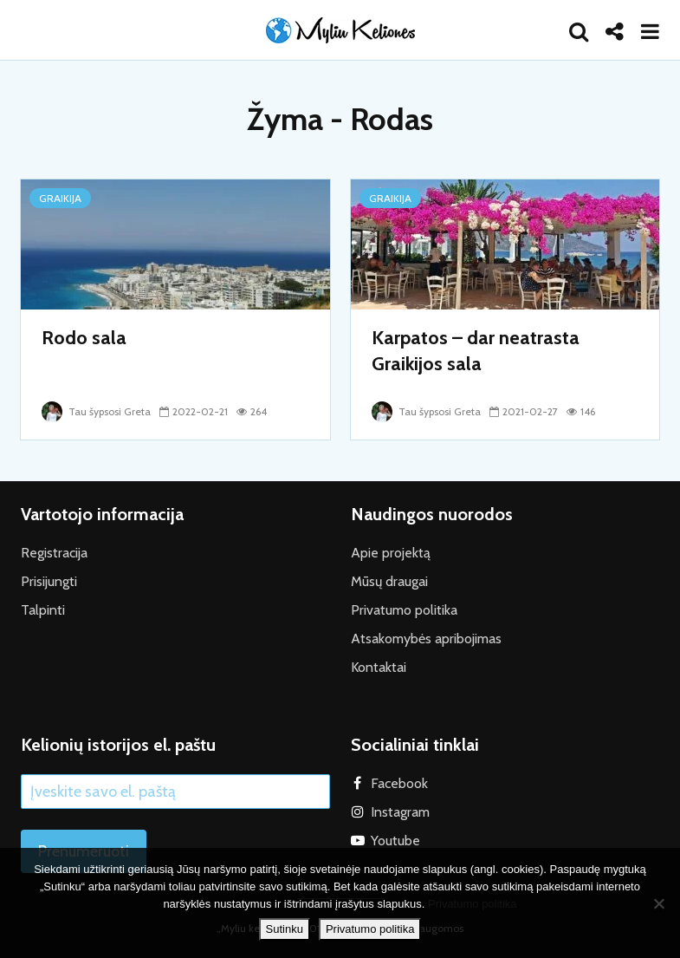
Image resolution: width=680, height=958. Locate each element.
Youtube (395, 840)
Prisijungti (49, 581)
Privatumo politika (404, 610)
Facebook (399, 783)
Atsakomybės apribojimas (426, 638)
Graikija (60, 198)
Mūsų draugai (389, 581)
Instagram (400, 812)
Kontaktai (378, 667)
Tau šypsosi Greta (96, 411)
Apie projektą (391, 552)
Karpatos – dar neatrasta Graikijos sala (476, 350)
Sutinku (284, 928)
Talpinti (43, 610)
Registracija (54, 552)
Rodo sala (84, 337)
